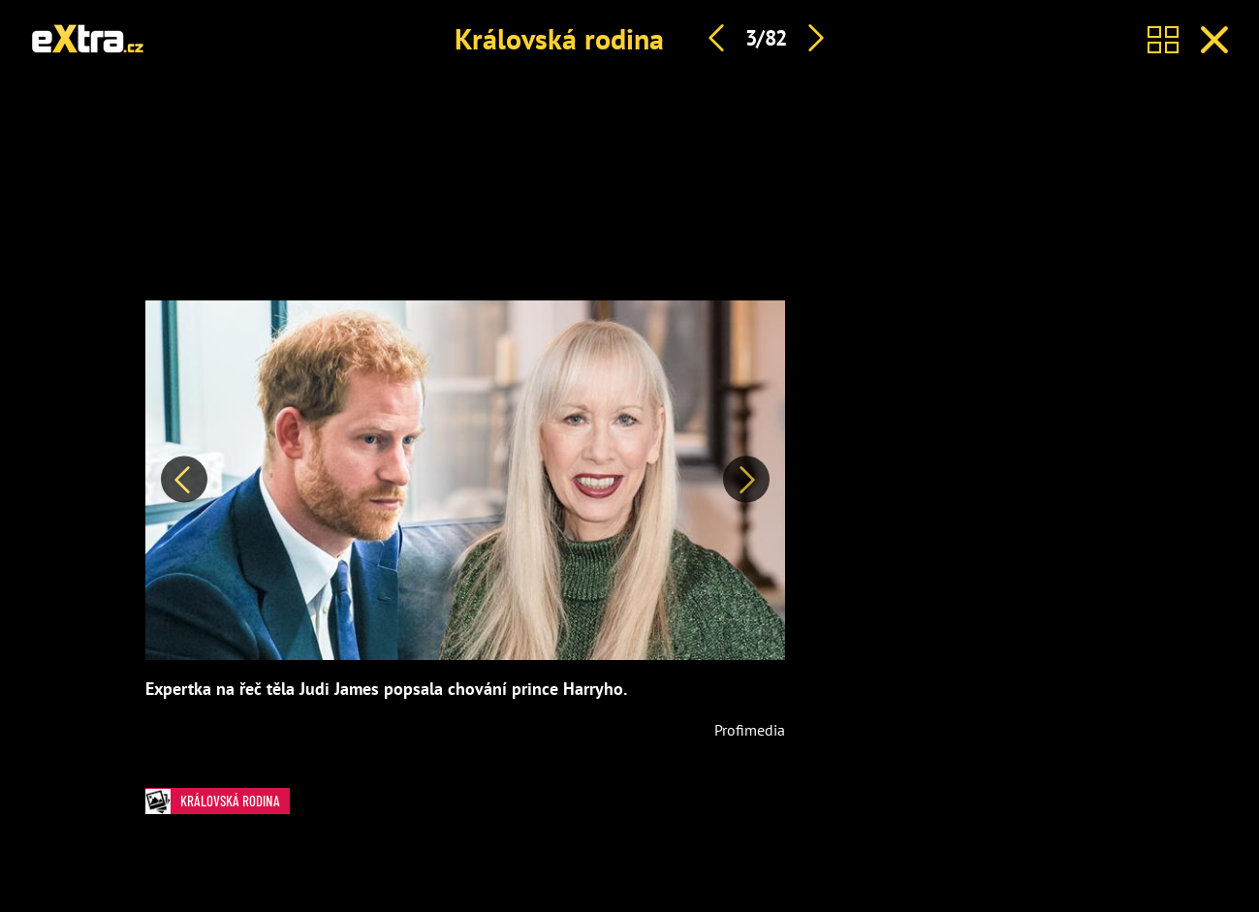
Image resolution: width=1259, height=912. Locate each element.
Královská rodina (559, 38)
